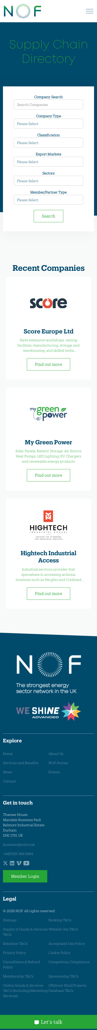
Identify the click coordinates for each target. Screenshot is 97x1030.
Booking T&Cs (59, 920)
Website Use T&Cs (63, 929)
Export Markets (48, 154)
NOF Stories (58, 763)
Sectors (48, 173)
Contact (9, 781)
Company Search (48, 97)
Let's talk (48, 1022)
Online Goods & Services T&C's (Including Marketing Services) (25, 990)
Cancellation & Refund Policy (21, 964)
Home (8, 754)
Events (54, 772)
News (7, 772)
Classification (48, 135)
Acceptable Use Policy (66, 943)
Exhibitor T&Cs (15, 943)
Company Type (48, 116)
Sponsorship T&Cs (63, 976)
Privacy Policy (14, 953)
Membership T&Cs (18, 976)
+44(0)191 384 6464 (18, 854)
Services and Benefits (20, 763)
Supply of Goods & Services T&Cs (25, 931)
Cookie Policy (59, 953)
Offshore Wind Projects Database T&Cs (67, 988)
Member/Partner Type (48, 192)
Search (48, 216)
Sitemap (9, 920)
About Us (56, 754)
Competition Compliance (69, 962)
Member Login (25, 876)
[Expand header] (89, 11)
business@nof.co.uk (19, 844)
